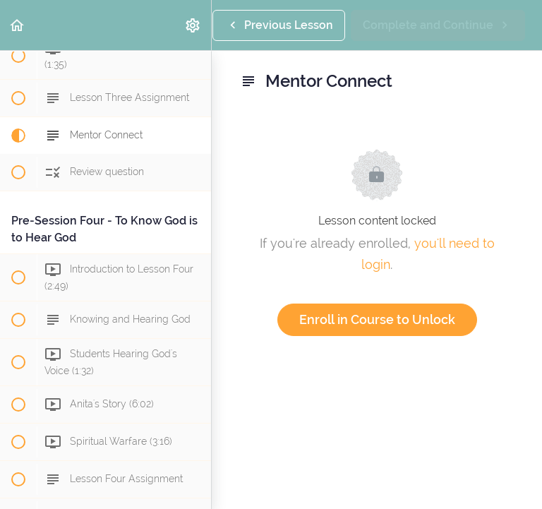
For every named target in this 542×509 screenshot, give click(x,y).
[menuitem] (193, 25)
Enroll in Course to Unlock (377, 319)
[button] (17, 25)
